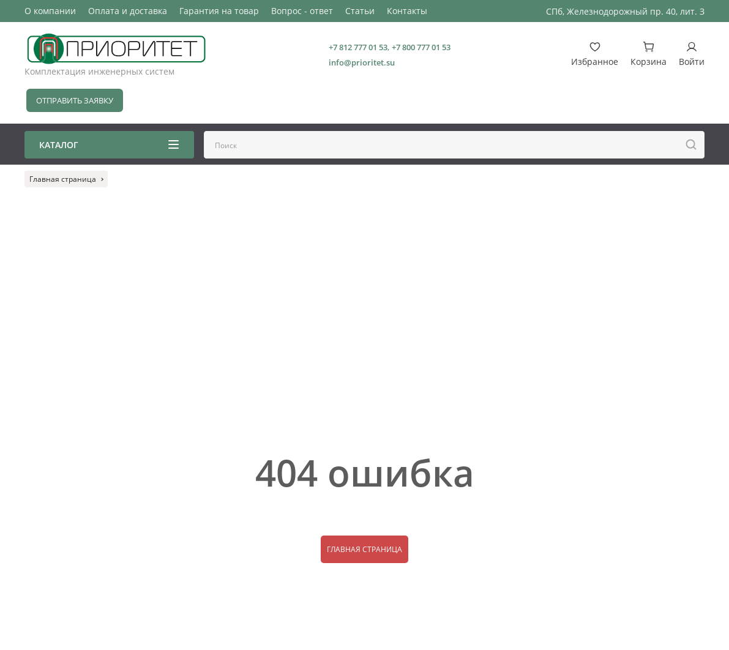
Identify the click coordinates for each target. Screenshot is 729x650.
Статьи (360, 11)
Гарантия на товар (219, 11)
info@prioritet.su (362, 63)
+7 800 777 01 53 (421, 47)
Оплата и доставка (127, 11)
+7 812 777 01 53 (358, 47)
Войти (692, 54)
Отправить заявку (74, 100)
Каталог (109, 145)
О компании (50, 11)
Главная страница (364, 549)
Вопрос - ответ (302, 11)
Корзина (648, 54)
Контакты (407, 11)
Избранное (594, 54)
